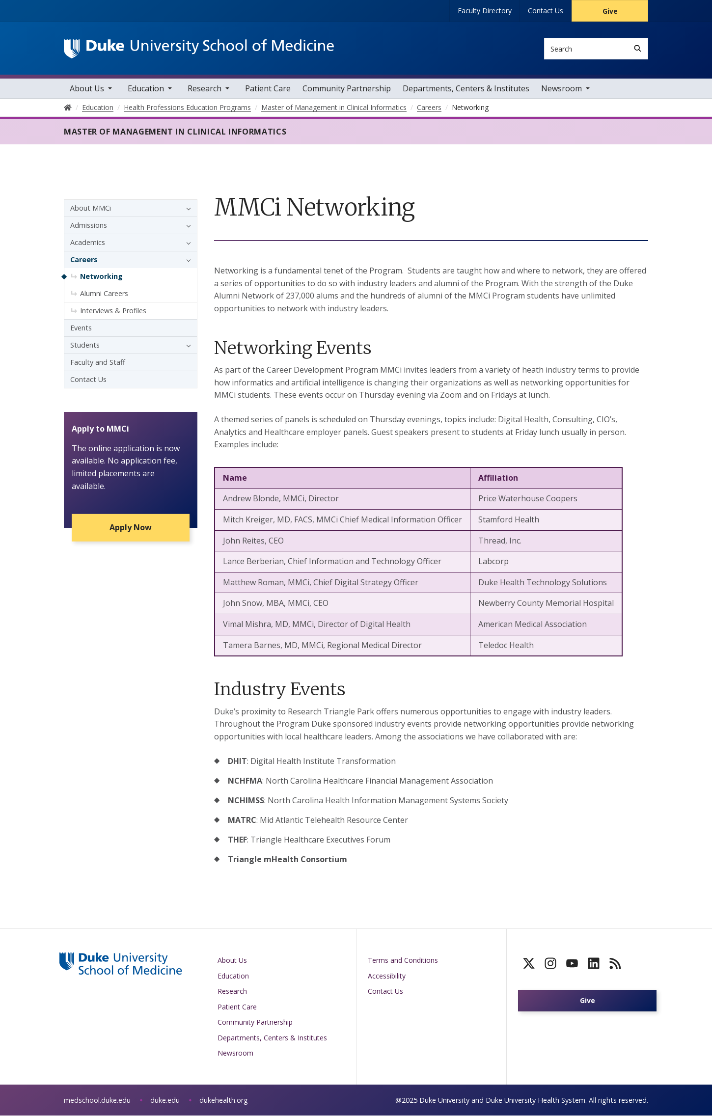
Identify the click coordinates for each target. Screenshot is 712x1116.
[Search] (637, 48)
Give (610, 11)
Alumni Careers (104, 294)
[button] (186, 208)
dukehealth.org (223, 1100)
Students (85, 345)
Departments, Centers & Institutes (466, 88)
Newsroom (561, 88)
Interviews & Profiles (113, 311)
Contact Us (545, 10)
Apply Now (131, 528)
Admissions (88, 225)
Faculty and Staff (97, 362)
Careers (84, 260)
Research (204, 88)
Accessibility (387, 976)
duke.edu (165, 1100)
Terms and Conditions (403, 960)
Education (146, 88)
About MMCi (90, 208)
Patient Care (268, 88)
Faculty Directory (485, 10)
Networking (101, 276)
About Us (87, 88)
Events (81, 328)
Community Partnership (346, 88)
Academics (87, 242)
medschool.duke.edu (97, 1100)
